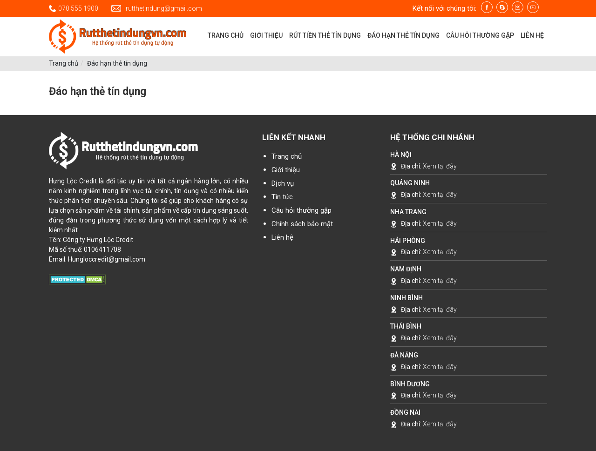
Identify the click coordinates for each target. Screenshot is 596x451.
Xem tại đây (440, 166)
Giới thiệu (285, 170)
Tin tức (282, 197)
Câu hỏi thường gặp (301, 210)
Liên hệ (282, 237)
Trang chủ (63, 63)
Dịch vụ (282, 183)
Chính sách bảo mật (302, 224)
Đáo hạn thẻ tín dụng (117, 63)
